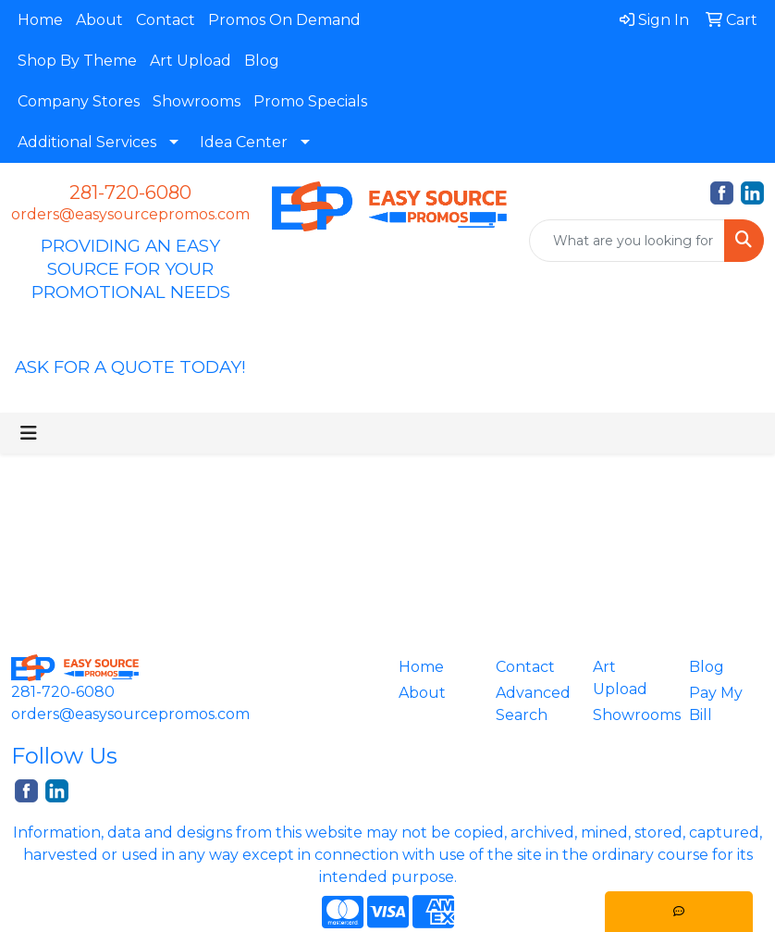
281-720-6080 (130, 192)
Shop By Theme (77, 60)
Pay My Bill (716, 704)
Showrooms (196, 101)
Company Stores (79, 101)
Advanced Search (533, 704)
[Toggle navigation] (28, 433)
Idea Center (244, 142)
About (99, 20)
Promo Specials (310, 101)
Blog (261, 60)
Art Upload (190, 60)
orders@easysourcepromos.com (130, 214)
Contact (165, 20)
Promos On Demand (284, 20)
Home (40, 20)
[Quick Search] (627, 240)
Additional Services (87, 142)
